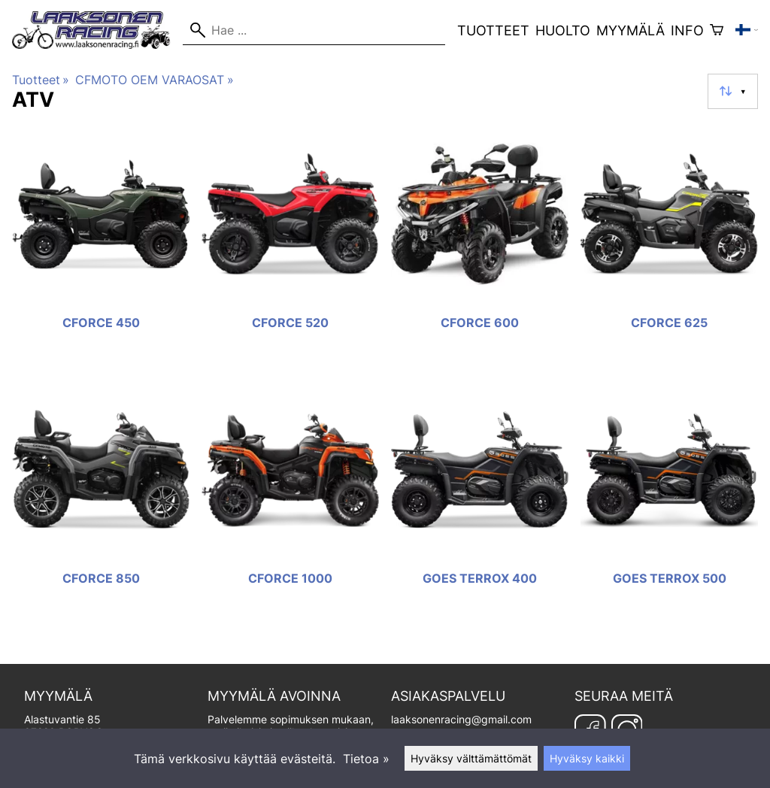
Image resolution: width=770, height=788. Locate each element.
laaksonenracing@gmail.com (461, 719)
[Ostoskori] (716, 30)
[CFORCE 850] (100, 503)
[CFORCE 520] (290, 247)
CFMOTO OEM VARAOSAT (154, 79)
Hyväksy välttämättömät (471, 758)
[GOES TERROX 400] (479, 503)
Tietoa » (366, 758)
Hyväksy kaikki (587, 758)
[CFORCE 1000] (290, 503)
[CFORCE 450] (100, 247)
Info (687, 30)
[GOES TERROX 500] (669, 503)
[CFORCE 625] (669, 247)
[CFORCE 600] (479, 247)
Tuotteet (493, 30)
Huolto (562, 30)
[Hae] (314, 30)
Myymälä (630, 30)
